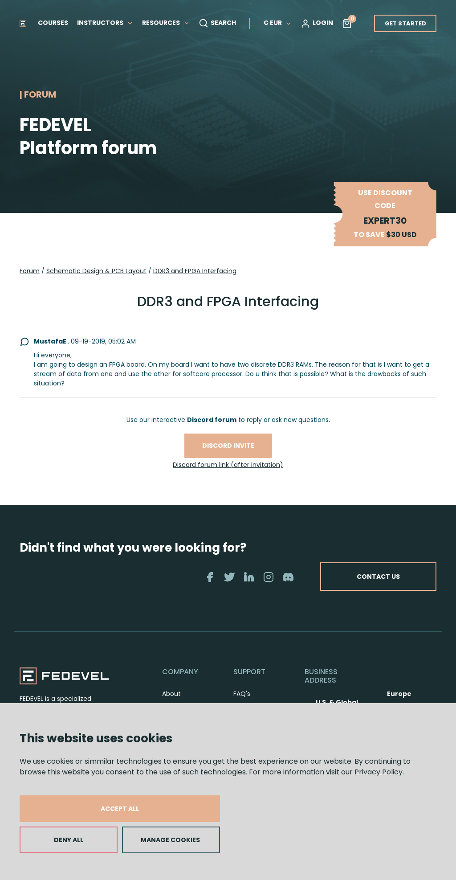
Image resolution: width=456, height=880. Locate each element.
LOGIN (317, 23)
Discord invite (228, 445)
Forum (30, 270)
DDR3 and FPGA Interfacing (194, 270)
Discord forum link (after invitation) (228, 464)
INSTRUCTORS (105, 22)
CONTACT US (378, 576)
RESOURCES (166, 22)
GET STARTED (405, 23)
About (171, 693)
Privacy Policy (378, 772)
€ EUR (277, 22)
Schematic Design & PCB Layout (96, 270)
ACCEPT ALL (120, 808)
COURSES (53, 22)
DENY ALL (68, 839)
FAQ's (241, 693)
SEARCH (217, 23)
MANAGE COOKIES (170, 839)
